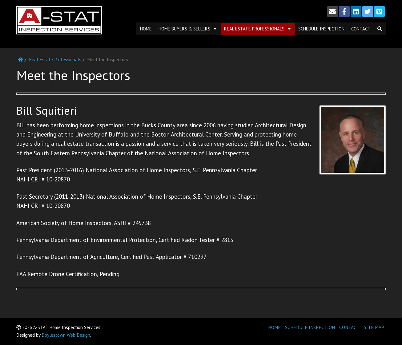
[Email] (332, 11)
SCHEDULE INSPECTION (310, 327)
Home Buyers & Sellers (188, 29)
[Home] (20, 59)
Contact (361, 29)
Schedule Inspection (321, 29)
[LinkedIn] (356, 11)
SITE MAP (374, 327)
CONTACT (349, 327)
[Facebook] (344, 11)
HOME (274, 327)
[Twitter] (367, 11)
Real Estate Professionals (257, 29)
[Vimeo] (379, 11)
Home (146, 29)
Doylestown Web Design (66, 335)
